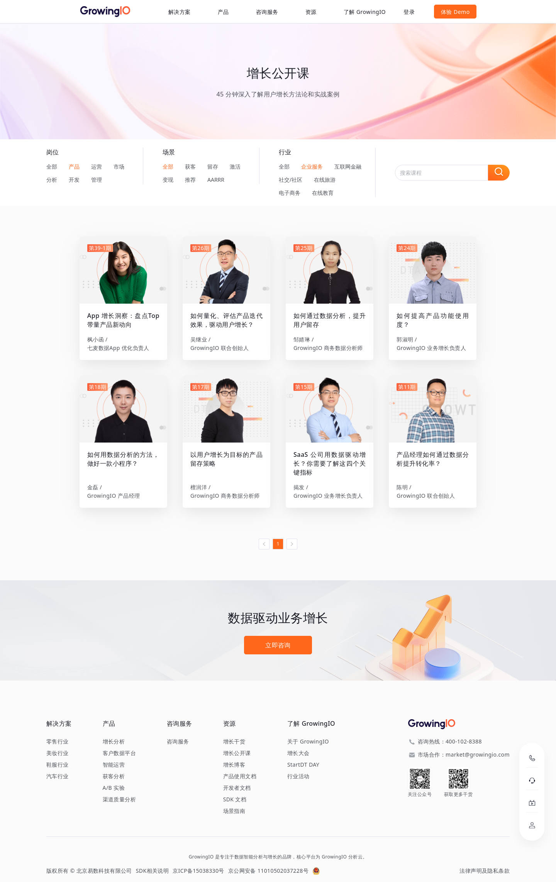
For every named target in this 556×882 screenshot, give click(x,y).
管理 (96, 179)
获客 (190, 166)
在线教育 (323, 192)
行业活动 (298, 767)
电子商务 (289, 192)
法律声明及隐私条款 (484, 861)
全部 (51, 166)
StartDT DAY (303, 755)
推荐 (190, 179)
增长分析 (114, 732)
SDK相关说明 (152, 861)
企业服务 (312, 166)
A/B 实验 (114, 779)
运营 (96, 166)
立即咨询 (278, 636)
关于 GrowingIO (308, 732)
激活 (235, 166)
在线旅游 (325, 179)
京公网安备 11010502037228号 (268, 861)
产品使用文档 (239, 767)
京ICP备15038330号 (198, 861)
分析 (51, 179)
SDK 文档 (235, 790)
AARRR (215, 179)
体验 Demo (488, 11)
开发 (74, 179)
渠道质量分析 (119, 790)
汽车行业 (57, 767)
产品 (74, 166)
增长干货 (234, 732)
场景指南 (234, 802)
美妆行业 (57, 744)
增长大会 (298, 744)
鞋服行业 (57, 755)
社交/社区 (290, 179)
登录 (442, 11)
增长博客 (234, 755)
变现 (168, 179)
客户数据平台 (119, 744)
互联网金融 (347, 166)
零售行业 (57, 732)
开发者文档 (237, 779)
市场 (119, 166)
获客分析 (114, 767)
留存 (212, 166)
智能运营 (114, 755)
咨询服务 (234, 11)
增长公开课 (237, 744)
